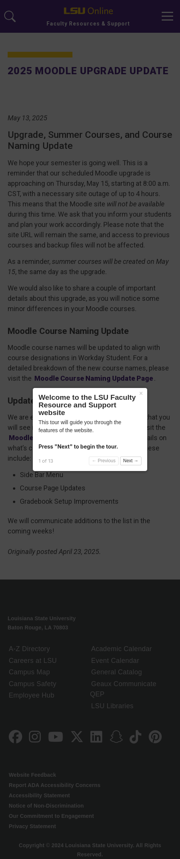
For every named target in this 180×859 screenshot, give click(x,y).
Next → (130, 460)
